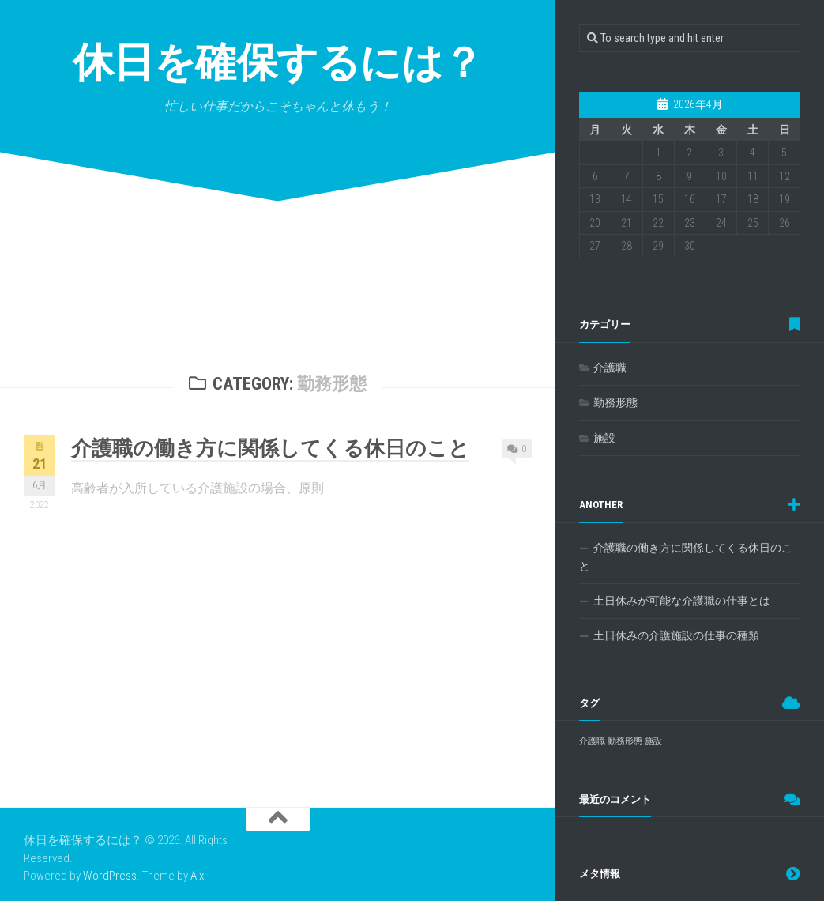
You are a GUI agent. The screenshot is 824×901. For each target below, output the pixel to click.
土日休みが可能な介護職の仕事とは (681, 600)
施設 (604, 438)
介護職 (609, 367)
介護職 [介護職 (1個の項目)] (592, 741)
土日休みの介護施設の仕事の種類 (676, 635)
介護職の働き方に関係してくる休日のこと (270, 448)
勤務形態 (615, 402)
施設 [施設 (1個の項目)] (653, 741)
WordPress (110, 876)
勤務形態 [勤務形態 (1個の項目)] (625, 741)
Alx (197, 876)
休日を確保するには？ (278, 63)
